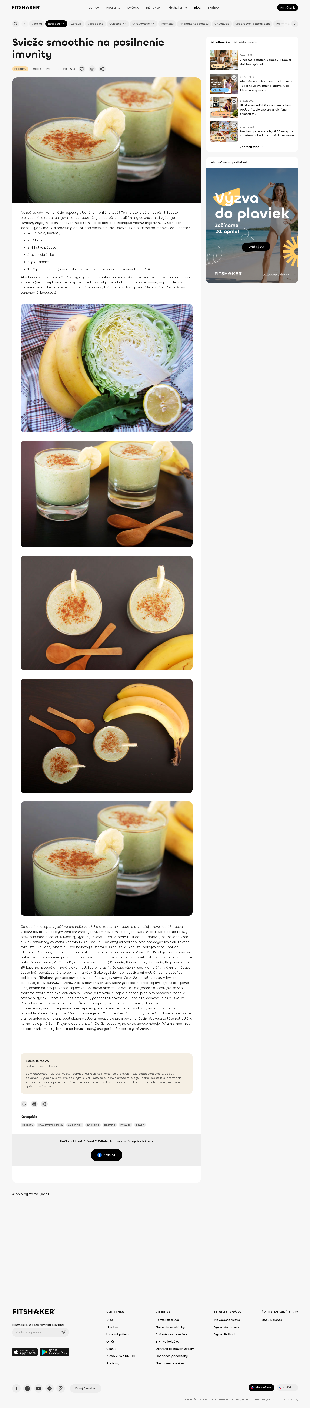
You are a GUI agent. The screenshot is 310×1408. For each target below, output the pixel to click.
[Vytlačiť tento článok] (92, 68)
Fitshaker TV (177, 8)
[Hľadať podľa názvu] (15, 23)
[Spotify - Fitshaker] (49, 1388)
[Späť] (24, 23)
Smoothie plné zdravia (134, 1028)
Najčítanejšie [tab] (220, 42)
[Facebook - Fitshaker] (16, 1388)
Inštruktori (153, 8)
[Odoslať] (63, 1332)
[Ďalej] (294, 23)
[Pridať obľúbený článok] (82, 68)
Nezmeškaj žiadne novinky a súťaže (38, 1325)
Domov (93, 8)
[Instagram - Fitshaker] (27, 1388)
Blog (197, 8)
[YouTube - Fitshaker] (38, 1388)
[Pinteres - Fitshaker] (60, 1388)
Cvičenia (133, 8)
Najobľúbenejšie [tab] (245, 42)
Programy (113, 8)
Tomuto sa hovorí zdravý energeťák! (85, 1028)
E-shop (213, 8)
